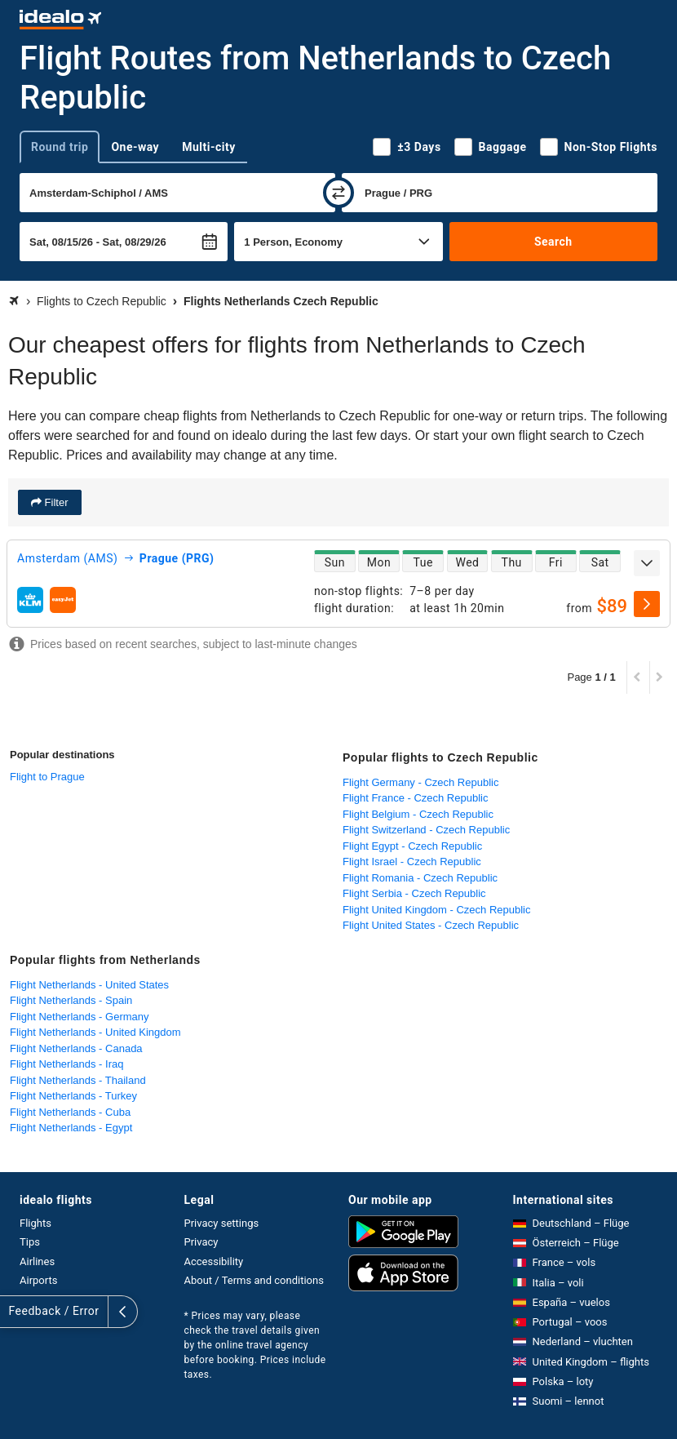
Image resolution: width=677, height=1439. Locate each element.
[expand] (647, 563)
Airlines (37, 1261)
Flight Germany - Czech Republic (420, 782)
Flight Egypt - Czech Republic (412, 846)
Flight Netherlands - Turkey (73, 1096)
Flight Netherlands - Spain (71, 1000)
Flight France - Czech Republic (415, 798)
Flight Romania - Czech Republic (420, 878)
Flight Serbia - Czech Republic (414, 893)
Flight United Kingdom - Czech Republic (437, 910)
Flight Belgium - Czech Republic (418, 814)
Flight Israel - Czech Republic (412, 861)
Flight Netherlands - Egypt (71, 1127)
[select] (647, 604)
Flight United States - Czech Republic (431, 925)
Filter (55, 502)
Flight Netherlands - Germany (79, 1016)
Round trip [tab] (59, 146)
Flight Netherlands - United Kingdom (95, 1032)
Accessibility (214, 1261)
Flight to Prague (47, 777)
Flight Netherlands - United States (89, 985)
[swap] (338, 192)
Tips (30, 1242)
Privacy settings (221, 1223)
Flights (35, 1223)
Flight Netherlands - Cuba (70, 1112)
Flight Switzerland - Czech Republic (426, 830)
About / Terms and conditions (254, 1280)
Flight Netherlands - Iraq (66, 1064)
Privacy (201, 1242)
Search (553, 241)
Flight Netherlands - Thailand (78, 1080)
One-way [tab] (135, 146)
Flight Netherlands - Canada (76, 1048)
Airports (38, 1280)
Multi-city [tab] (209, 146)
